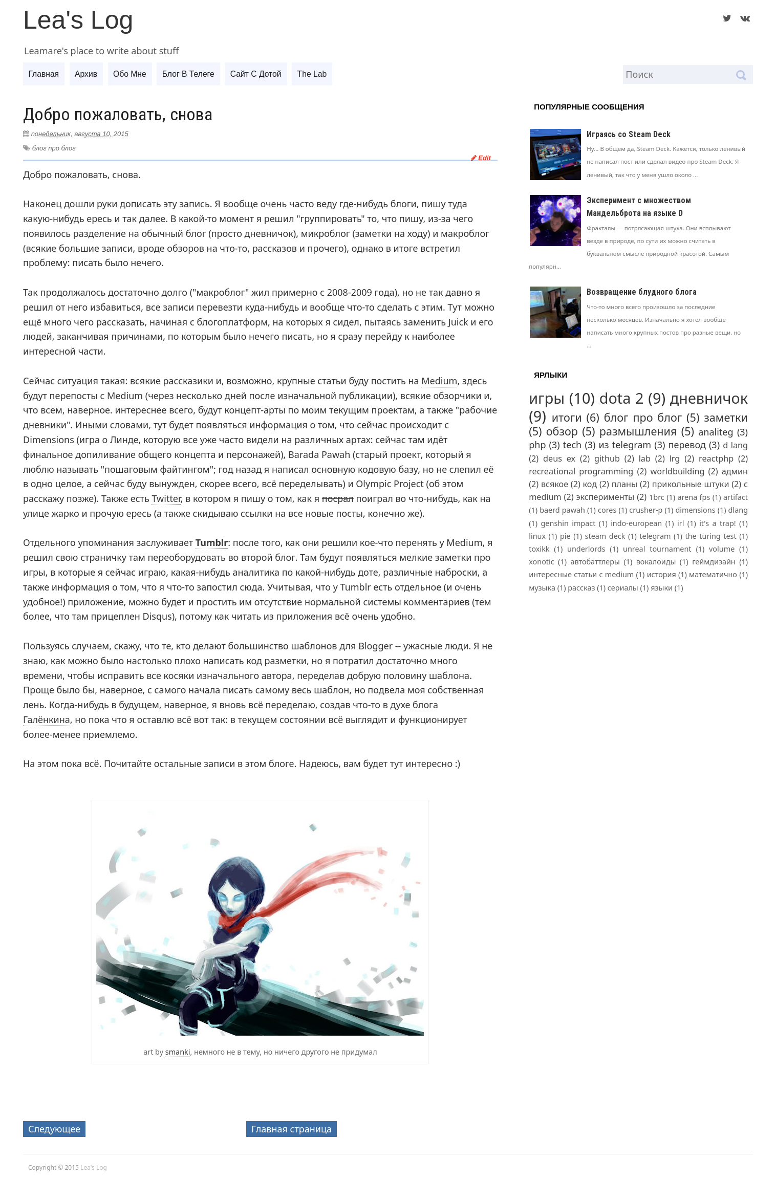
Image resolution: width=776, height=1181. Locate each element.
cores (607, 510)
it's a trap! (717, 523)
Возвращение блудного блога (642, 292)
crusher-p (645, 510)
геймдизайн (714, 561)
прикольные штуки (690, 484)
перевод (687, 445)
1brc (656, 497)
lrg (675, 458)
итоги (567, 417)
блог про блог (54, 148)
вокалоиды (656, 561)
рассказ (581, 588)
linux (537, 536)
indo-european (636, 523)
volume (722, 549)
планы (625, 484)
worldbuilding (678, 471)
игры (547, 398)
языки (662, 588)
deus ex (559, 458)
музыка (542, 588)
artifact (735, 497)
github (607, 458)
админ (735, 471)
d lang (735, 445)
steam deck (605, 536)
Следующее (54, 1129)
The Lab (322, 74)
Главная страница (291, 1129)
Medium (439, 381)
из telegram (625, 445)
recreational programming (581, 471)
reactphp (716, 458)
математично (713, 574)
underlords (586, 549)
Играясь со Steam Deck (629, 134)
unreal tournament (657, 549)
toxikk (539, 549)
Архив (88, 74)
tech (572, 445)
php (537, 445)
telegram (655, 536)
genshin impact (568, 523)
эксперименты (605, 496)
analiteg (715, 432)
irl (680, 523)
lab (645, 458)
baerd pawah (562, 510)
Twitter (166, 498)
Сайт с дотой (264, 74)
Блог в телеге (194, 74)
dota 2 (621, 398)
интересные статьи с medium (581, 574)
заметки (726, 417)
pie (565, 536)
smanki (177, 1052)
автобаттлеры (595, 561)
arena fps (693, 497)
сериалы (623, 588)
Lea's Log (78, 20)
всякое (554, 484)
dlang (738, 510)
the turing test (710, 536)
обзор (562, 431)
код (590, 484)
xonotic (541, 561)
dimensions (695, 510)
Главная (44, 74)
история (661, 574)
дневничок (709, 398)
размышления (638, 431)
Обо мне (133, 74)
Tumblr (212, 542)
